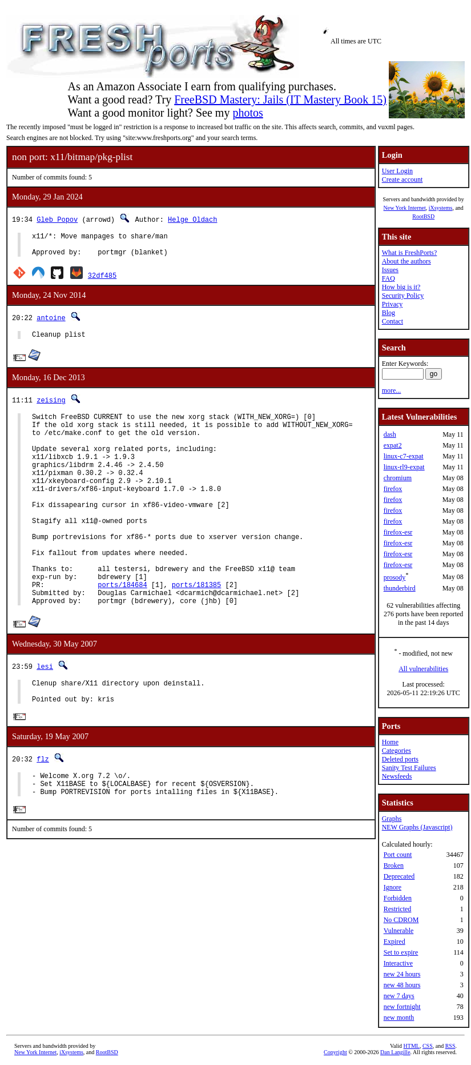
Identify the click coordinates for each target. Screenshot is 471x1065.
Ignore (392, 887)
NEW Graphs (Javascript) (417, 827)
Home (390, 742)
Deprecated (399, 876)
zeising (51, 407)
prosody (395, 577)
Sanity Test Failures (409, 768)
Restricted (398, 909)
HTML (412, 1046)
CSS (427, 1046)
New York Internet (404, 208)
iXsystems (441, 208)
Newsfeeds (397, 776)
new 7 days (399, 996)
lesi (45, 714)
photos (247, 112)
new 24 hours (402, 974)
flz (43, 812)
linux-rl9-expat (404, 467)
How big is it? (401, 287)
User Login (397, 171)
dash (390, 434)
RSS (450, 1046)
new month (399, 1018)
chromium (398, 478)
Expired (394, 942)
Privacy (392, 304)
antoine (51, 323)
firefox (393, 489)
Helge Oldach (192, 219)
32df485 (102, 280)
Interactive (398, 963)
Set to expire (401, 952)
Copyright (335, 1052)
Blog (388, 313)
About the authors (406, 261)
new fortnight (402, 1007)
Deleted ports (400, 759)
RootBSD (423, 216)
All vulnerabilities (423, 669)
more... (391, 390)
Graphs (392, 819)
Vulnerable (399, 931)
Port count (398, 855)
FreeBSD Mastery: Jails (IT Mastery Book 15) (280, 99)
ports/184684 (122, 629)
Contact (392, 321)
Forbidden (398, 898)
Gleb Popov (57, 219)
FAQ (388, 278)
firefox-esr (398, 532)
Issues (390, 270)
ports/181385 (196, 629)
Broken (394, 865)
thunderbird (400, 588)
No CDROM (401, 920)
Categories (396, 751)
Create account (402, 179)
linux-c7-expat (404, 456)
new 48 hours (402, 985)
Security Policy (403, 296)
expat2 (393, 445)
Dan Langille (395, 1052)
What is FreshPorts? (409, 253)
